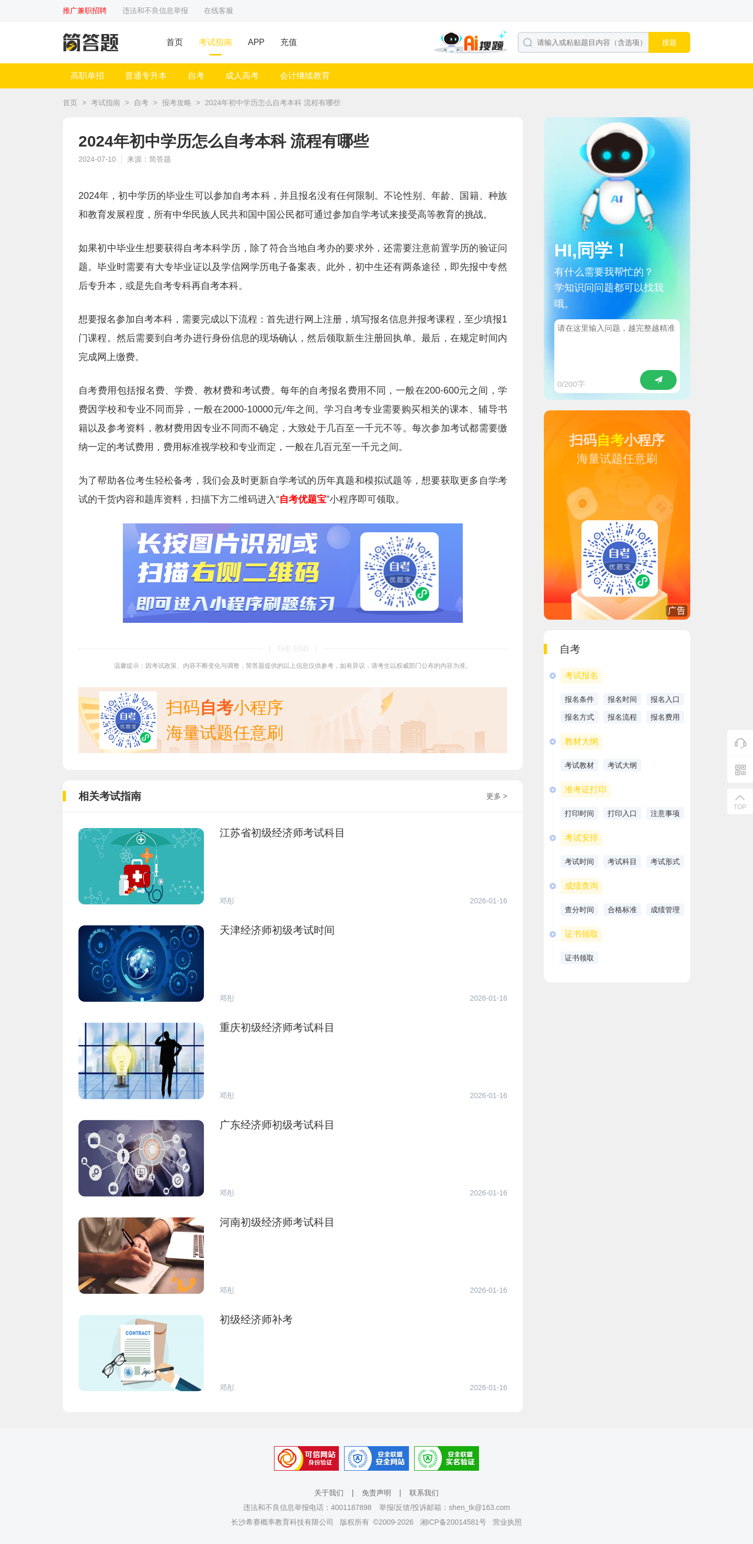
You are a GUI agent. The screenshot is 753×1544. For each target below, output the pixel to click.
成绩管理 (665, 909)
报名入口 (665, 699)
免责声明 (376, 1493)
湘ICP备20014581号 (453, 1522)
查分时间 (579, 909)
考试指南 (215, 42)
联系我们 (424, 1493)
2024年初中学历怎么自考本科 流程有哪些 (272, 102)
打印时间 (579, 813)
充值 (288, 42)
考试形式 (665, 861)
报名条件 (579, 699)
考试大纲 (622, 765)
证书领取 (579, 958)
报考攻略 (176, 102)
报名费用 (665, 717)
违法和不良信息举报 (155, 10)
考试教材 (579, 765)
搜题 (669, 42)
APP (256, 42)
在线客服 (218, 10)
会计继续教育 (305, 75)
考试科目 (622, 861)
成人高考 (242, 75)
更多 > (496, 796)
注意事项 (665, 813)
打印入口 (622, 813)
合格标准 (622, 909)
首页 (174, 42)
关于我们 (329, 1493)
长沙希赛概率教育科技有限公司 (282, 1522)
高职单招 (87, 75)
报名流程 (622, 717)
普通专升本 (146, 75)
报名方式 (579, 717)
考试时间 (579, 861)
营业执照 (507, 1522)
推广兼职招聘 (85, 10)
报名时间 (622, 699)
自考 (196, 75)
